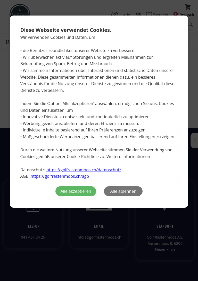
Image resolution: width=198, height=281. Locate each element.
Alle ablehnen (123, 191)
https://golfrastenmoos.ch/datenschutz (83, 170)
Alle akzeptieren (76, 191)
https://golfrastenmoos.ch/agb (60, 176)
